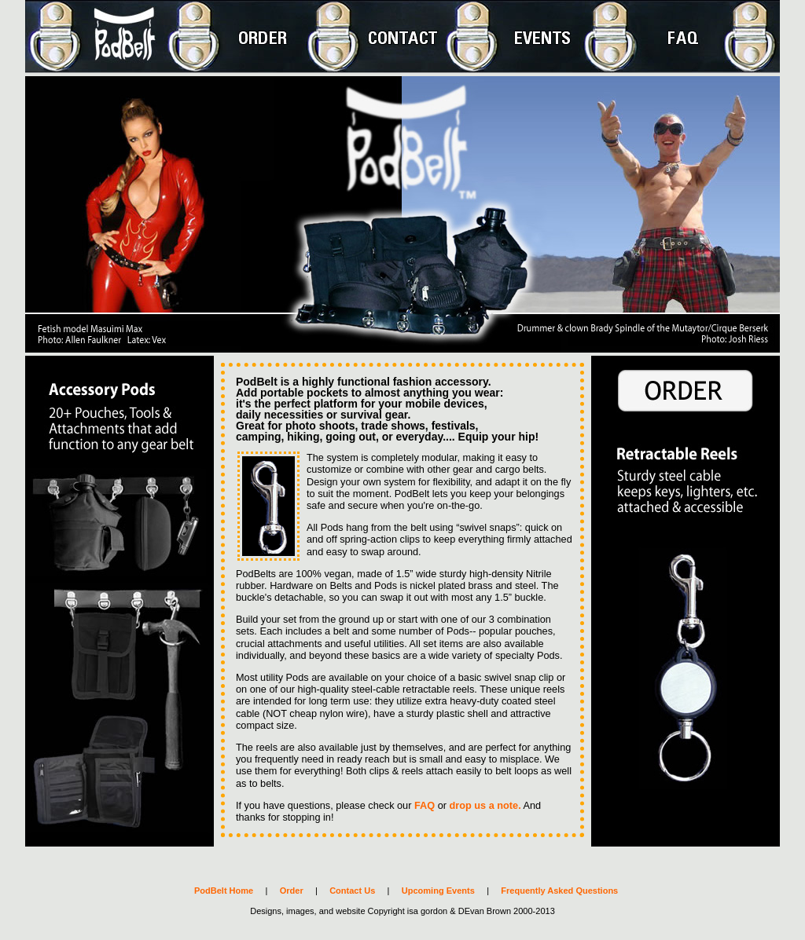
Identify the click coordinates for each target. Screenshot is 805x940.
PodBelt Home (223, 890)
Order (291, 890)
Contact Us (352, 890)
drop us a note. (485, 805)
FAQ (424, 805)
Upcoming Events (438, 890)
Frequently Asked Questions (559, 890)
